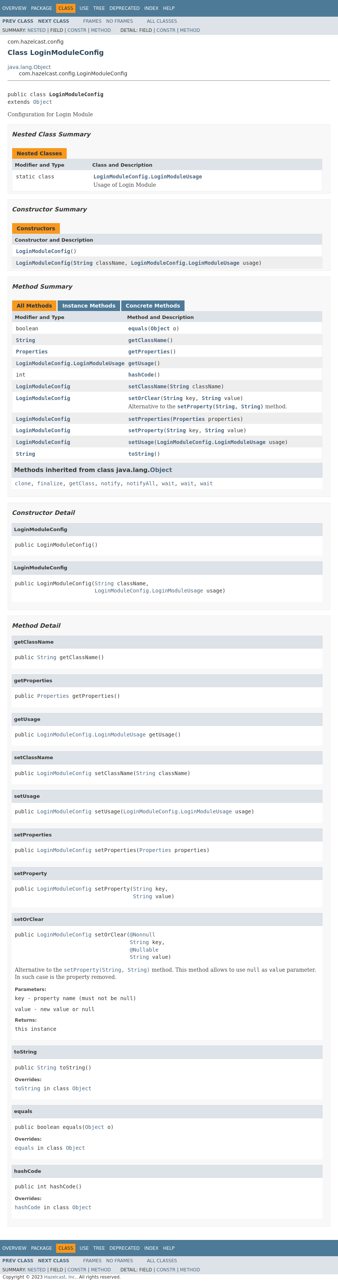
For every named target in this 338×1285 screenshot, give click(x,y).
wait (168, 483)
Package (41, 8)
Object (42, 102)
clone (23, 483)
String (83, 263)
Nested (36, 30)
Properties (32, 352)
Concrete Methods (153, 306)
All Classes (162, 21)
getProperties (149, 352)
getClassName (147, 340)
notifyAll (141, 483)
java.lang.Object (29, 67)
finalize (50, 483)
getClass (81, 483)
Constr (76, 30)
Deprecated (125, 8)
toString (141, 454)
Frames (92, 21)
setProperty (146, 430)
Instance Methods (88, 306)
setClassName (147, 386)
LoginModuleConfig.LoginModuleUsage (148, 177)
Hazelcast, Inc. (60, 1277)
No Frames (119, 21)
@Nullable (144, 950)
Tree (99, 8)
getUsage (141, 363)
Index (151, 8)
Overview (14, 8)
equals (138, 328)
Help (169, 8)
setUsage (141, 442)
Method (101, 30)
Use (84, 8)
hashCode (141, 375)
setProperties (149, 419)
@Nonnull (142, 935)
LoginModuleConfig (43, 251)
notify (110, 483)
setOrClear (144, 398)
